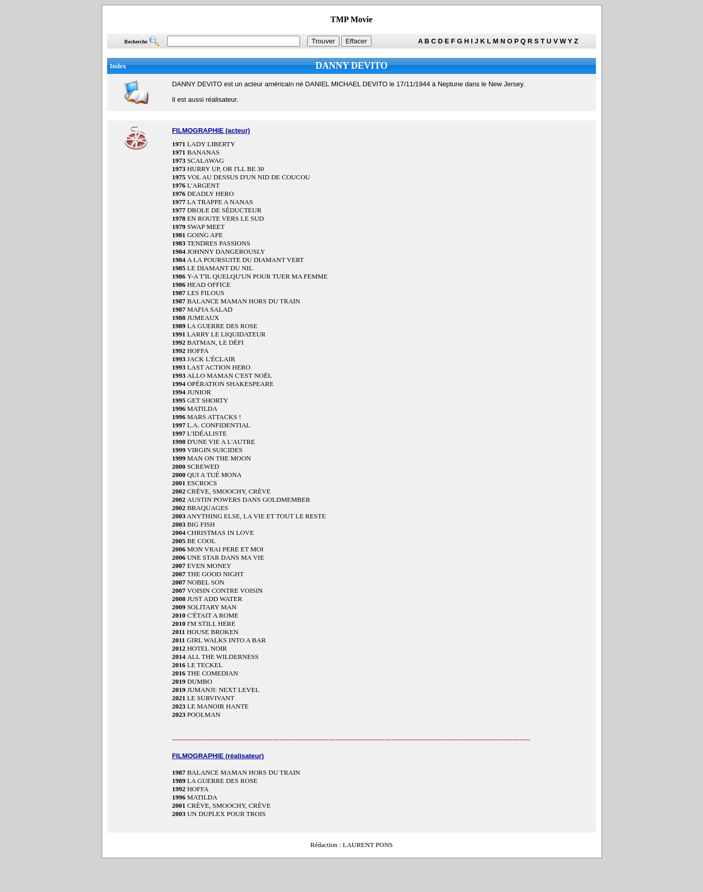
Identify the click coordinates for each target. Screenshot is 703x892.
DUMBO (199, 681)
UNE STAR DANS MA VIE (225, 557)
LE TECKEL (205, 665)
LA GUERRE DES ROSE (222, 326)
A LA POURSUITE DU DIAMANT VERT (245, 260)
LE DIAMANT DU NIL (220, 268)
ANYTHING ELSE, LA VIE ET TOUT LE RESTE (256, 516)
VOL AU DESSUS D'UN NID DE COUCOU (248, 177)
